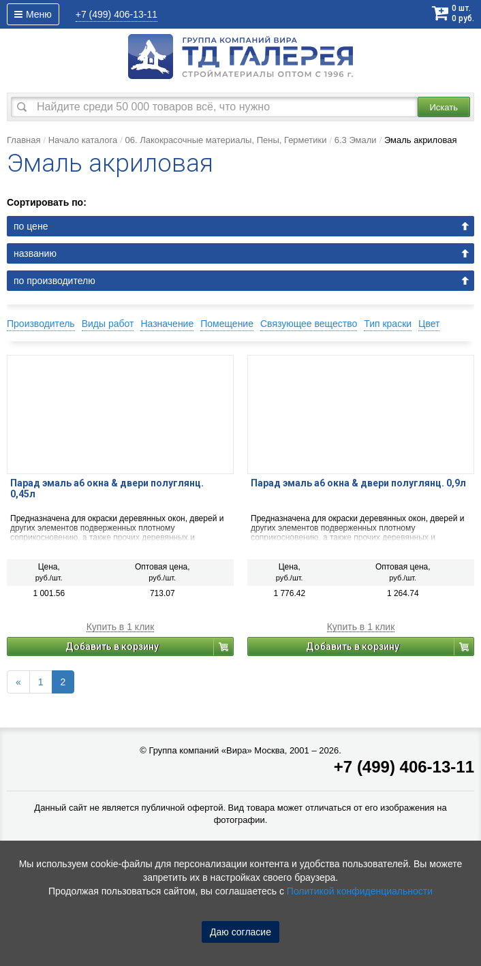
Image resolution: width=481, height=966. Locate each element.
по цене (31, 226)
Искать (444, 107)
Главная (23, 140)
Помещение (226, 323)
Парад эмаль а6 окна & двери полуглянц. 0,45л (107, 488)
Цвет (428, 323)
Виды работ (108, 323)
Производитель (41, 323)
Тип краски (388, 323)
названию (35, 253)
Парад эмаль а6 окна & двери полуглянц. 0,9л (358, 483)
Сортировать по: (47, 202)
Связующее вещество (308, 323)
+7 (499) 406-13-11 (404, 767)
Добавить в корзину (112, 646)
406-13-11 (116, 14)
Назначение (166, 323)
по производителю (54, 280)
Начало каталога (83, 140)
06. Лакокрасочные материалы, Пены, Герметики (225, 140)
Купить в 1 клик (121, 627)
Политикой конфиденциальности (360, 891)
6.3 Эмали (356, 140)
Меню (33, 14)
